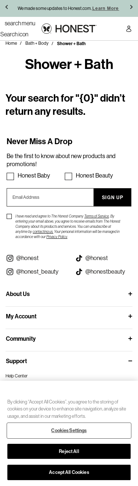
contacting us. (43, 232)
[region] (69, 433)
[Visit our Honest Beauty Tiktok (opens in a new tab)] (104, 271)
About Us (18, 293)
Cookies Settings (68, 430)
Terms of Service (96, 216)
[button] (7, 8)
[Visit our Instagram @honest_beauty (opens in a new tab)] (35, 271)
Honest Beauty (94, 175)
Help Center (17, 376)
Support (16, 361)
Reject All (69, 451)
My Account (21, 316)
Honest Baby (34, 175)
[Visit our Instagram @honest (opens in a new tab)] (35, 258)
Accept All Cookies (69, 472)
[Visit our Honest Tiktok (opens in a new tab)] (104, 258)
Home (11, 43)
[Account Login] (129, 29)
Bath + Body (37, 43)
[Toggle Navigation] (20, 23)
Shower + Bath (71, 43)
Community (21, 338)
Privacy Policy (56, 237)
